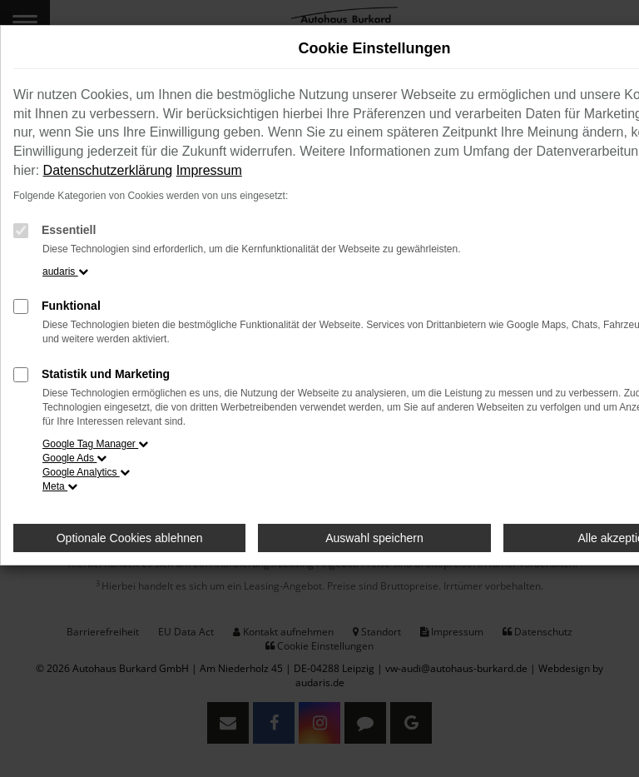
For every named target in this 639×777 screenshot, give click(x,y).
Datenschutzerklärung (108, 170)
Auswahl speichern (374, 538)
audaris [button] (65, 271)
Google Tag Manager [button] (95, 444)
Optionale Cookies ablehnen (130, 538)
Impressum (209, 170)
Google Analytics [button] (86, 472)
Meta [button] (59, 486)
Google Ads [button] (74, 458)
